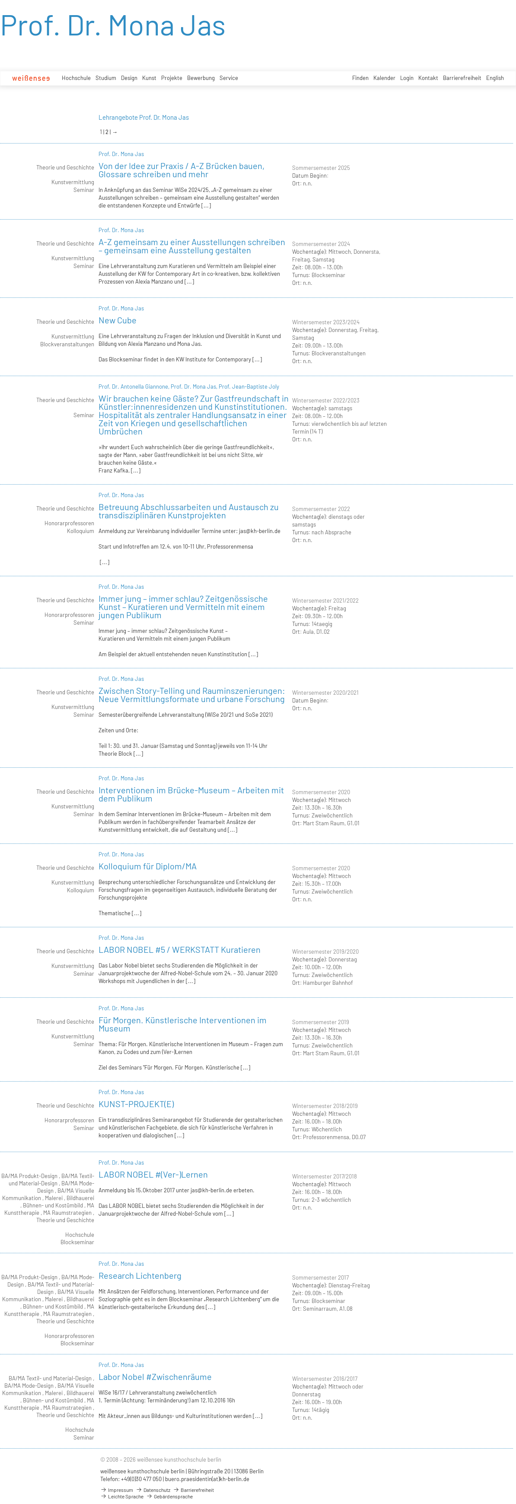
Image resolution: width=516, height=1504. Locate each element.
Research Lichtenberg (140, 1275)
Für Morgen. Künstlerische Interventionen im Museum (183, 1024)
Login (407, 77)
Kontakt (428, 77)
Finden (360, 77)
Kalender (384, 77)
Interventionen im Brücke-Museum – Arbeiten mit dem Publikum (191, 794)
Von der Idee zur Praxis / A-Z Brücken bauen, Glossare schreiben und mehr (181, 169)
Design (129, 77)
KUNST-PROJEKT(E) (136, 1103)
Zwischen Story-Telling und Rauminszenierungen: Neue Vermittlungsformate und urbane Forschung (192, 694)
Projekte (171, 77)
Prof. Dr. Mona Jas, (195, 386)
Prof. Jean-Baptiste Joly (249, 386)
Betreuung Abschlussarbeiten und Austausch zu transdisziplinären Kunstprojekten (189, 510)
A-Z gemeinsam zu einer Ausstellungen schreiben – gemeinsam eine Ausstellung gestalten (192, 245)
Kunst (149, 77)
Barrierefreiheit (462, 77)
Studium (106, 77)
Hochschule (76, 77)
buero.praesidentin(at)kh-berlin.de (207, 1478)
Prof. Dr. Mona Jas (121, 153)
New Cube (118, 320)
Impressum (116, 1490)
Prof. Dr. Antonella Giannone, (135, 386)
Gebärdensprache (169, 1496)
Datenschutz (153, 1490)
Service (229, 77)
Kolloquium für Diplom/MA (148, 866)
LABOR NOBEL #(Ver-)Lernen (153, 1174)
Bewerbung (201, 77)
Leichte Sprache (121, 1496)
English (495, 77)
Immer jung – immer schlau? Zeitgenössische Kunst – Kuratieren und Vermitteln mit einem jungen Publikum (183, 606)
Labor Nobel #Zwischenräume (155, 1376)
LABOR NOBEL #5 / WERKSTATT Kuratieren (180, 949)
